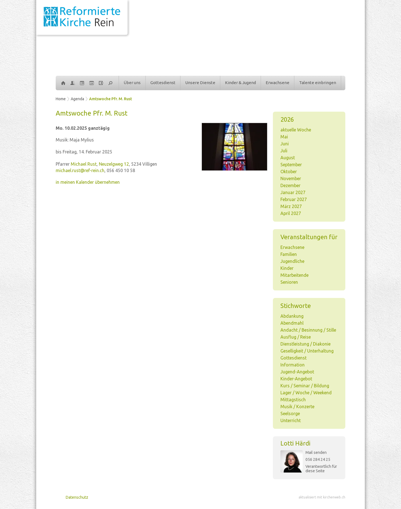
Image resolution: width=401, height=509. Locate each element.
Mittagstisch (293, 399)
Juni (284, 143)
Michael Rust (84, 164)
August (287, 157)
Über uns (132, 82)
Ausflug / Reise (295, 337)
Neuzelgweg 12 (114, 164)
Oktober (288, 171)
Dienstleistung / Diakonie (305, 344)
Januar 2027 (292, 192)
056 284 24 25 (317, 459)
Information (292, 365)
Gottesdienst (162, 82)
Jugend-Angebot (297, 371)
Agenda (77, 99)
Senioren (289, 282)
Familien (288, 254)
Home (61, 99)
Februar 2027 (293, 199)
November (290, 178)
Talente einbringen (317, 82)
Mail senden (316, 452)
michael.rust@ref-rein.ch (80, 170)
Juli (283, 150)
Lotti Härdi (295, 443)
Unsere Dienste (200, 82)
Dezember (290, 185)
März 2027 (291, 206)
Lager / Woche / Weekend (306, 392)
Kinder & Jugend (240, 82)
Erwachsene (277, 82)
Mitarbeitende (294, 275)
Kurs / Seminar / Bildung (304, 385)
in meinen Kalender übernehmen (88, 182)
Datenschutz (77, 497)
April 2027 (290, 213)
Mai (284, 136)
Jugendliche (292, 261)
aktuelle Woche (295, 130)
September (291, 164)
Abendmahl (292, 323)
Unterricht (290, 420)
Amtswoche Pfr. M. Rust (110, 99)
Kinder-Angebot (296, 378)
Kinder (287, 268)
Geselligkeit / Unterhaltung (307, 351)
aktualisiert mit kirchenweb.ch (322, 497)
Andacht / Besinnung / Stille (308, 330)
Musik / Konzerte (297, 406)
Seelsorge (290, 413)
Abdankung (292, 316)
